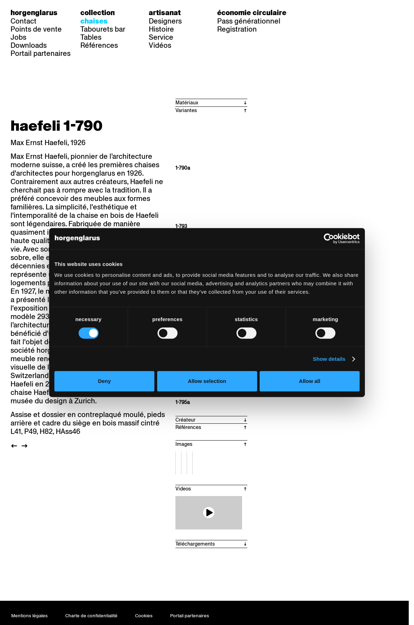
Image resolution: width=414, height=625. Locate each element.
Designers (165, 21)
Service (161, 37)
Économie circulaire (251, 12)
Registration (237, 29)
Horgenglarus (34, 12)
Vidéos (160, 45)
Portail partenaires (41, 53)
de (313, 13)
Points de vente (36, 29)
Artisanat (165, 12)
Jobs (18, 37)
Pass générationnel (248, 21)
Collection (97, 12)
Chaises (94, 21)
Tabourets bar (102, 29)
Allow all (309, 381)
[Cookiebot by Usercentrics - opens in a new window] (329, 238)
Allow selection (207, 381)
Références (99, 45)
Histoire (161, 29)
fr (327, 12)
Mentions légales (29, 615)
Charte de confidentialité (91, 615)
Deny (104, 381)
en (342, 13)
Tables (90, 37)
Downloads (29, 45)
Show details (329, 359)
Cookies (144, 615)
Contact (23, 21)
